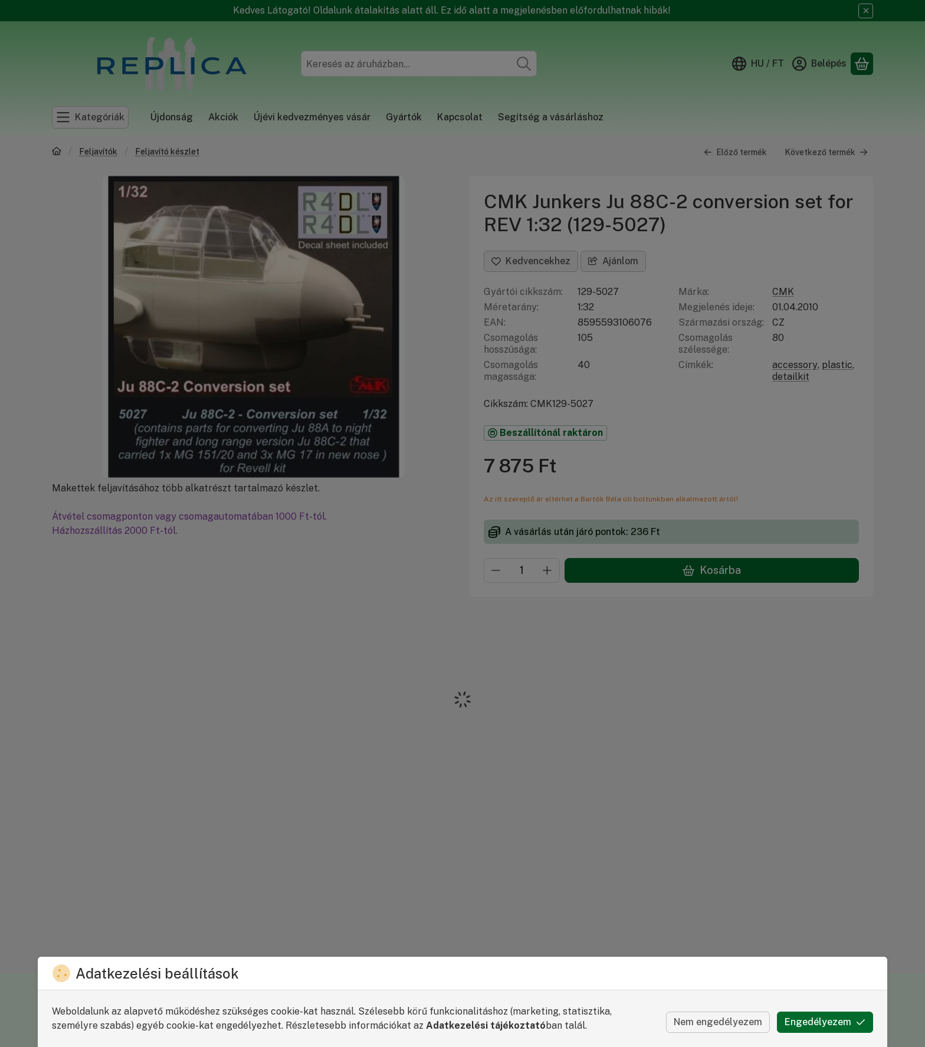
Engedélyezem (825, 1022)
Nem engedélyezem (718, 1022)
